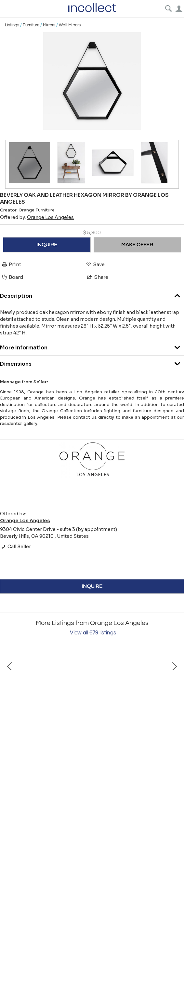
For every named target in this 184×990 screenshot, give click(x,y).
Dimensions (92, 362)
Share (97, 277)
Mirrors (49, 25)
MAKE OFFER (137, 244)
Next (174, 706)
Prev (10, 706)
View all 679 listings (93, 633)
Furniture (31, 25)
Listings (12, 25)
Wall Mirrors (70, 25)
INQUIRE (46, 244)
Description (92, 294)
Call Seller (15, 546)
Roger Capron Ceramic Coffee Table (78, 765)
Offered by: (37, 217)
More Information (92, 346)
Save (95, 264)
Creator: (27, 210)
